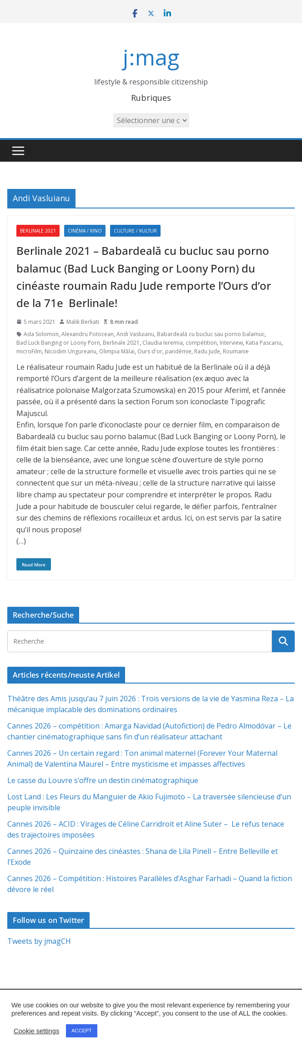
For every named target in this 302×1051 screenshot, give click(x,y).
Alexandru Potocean (87, 334)
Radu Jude (207, 351)
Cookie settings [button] (36, 1031)
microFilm (29, 351)
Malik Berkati (82, 322)
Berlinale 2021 (38, 231)
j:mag (151, 57)
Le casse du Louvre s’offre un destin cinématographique (102, 780)
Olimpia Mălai (117, 351)
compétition (201, 343)
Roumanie (236, 351)
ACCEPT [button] (81, 1030)
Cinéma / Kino (85, 231)
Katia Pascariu (264, 343)
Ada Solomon (41, 334)
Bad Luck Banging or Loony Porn (58, 343)
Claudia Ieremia (162, 343)
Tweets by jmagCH (39, 941)
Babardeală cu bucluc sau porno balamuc (211, 334)
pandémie (178, 351)
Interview (231, 343)
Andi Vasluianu (135, 334)
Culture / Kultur (135, 231)
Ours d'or (149, 351)
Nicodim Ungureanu (70, 351)
